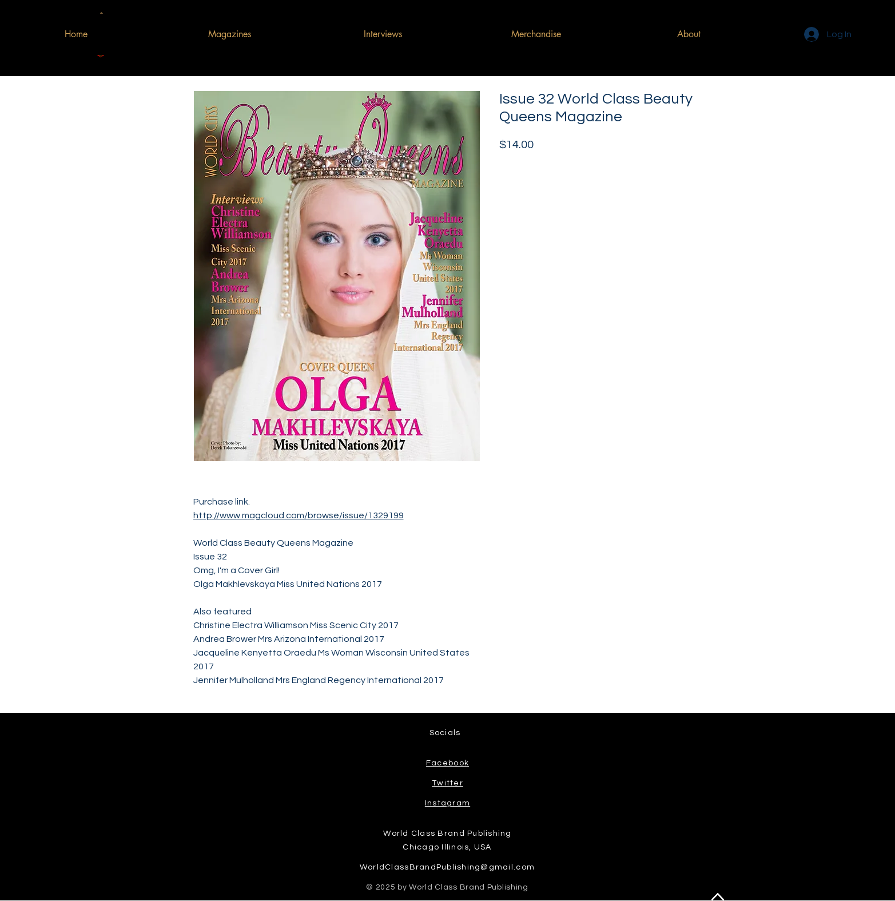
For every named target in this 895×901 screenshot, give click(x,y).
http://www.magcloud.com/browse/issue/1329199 (298, 515)
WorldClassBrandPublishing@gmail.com (447, 867)
